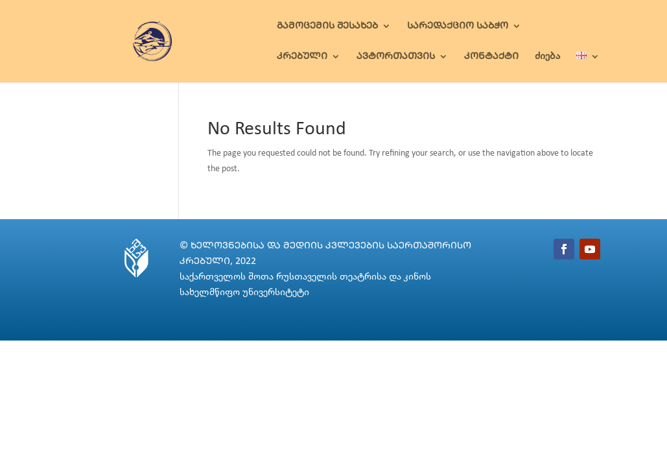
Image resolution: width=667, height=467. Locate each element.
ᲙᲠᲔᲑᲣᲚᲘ (302, 57)
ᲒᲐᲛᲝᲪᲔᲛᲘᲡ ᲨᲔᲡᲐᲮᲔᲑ (327, 26)
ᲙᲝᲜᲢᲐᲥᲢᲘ (491, 57)
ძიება (547, 57)
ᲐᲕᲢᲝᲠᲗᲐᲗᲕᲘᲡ (396, 57)
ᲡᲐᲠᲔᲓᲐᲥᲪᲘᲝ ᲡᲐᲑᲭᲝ (457, 26)
